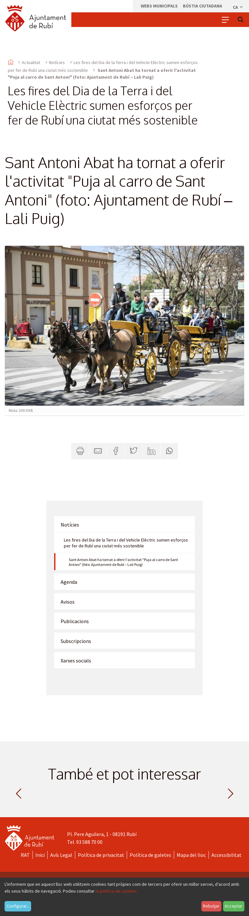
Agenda (69, 582)
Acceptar (234, 906)
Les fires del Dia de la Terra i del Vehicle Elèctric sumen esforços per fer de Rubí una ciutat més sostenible (126, 543)
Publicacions (75, 621)
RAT (25, 855)
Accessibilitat (226, 855)
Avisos (68, 601)
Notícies (57, 62)
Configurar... (18, 906)
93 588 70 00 (89, 842)
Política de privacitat (101, 855)
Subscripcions (76, 641)
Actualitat (31, 62)
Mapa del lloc (191, 855)
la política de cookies (116, 891)
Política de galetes (150, 855)
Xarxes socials (76, 660)
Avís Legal (61, 855)
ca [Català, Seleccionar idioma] (238, 7)
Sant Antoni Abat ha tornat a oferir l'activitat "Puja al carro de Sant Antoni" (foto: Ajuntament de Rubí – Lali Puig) (123, 562)
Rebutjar (211, 906)
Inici (40, 855)
